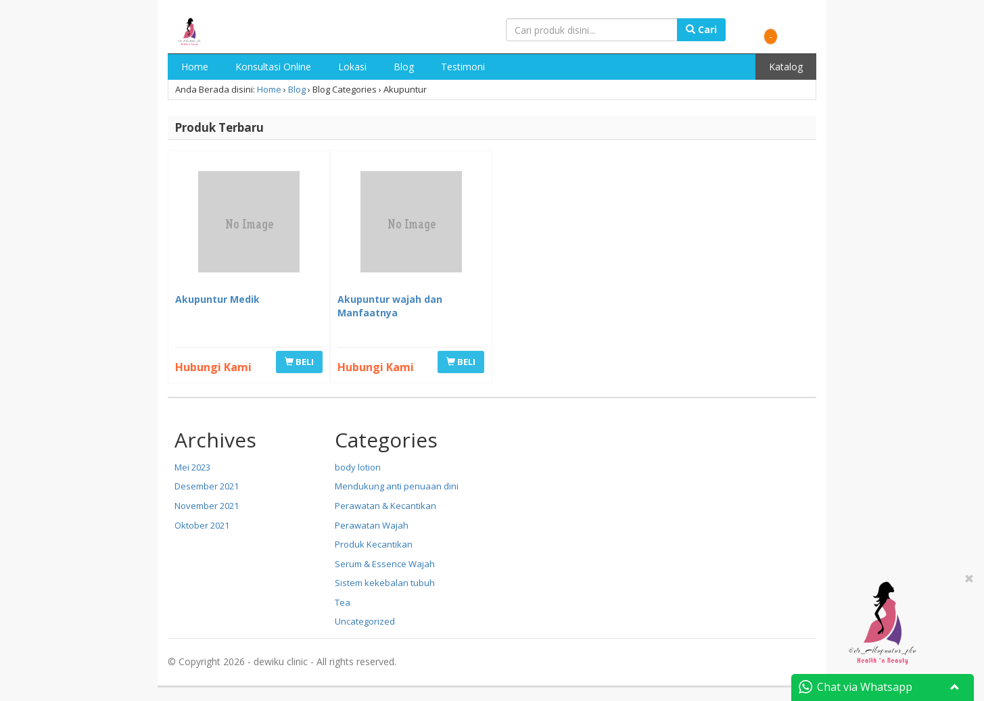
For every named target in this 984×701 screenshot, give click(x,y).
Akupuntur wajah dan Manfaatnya (389, 306)
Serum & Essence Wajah (385, 564)
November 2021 (206, 506)
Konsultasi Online (273, 66)
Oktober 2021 (201, 525)
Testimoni (463, 66)
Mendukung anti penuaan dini (397, 486)
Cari (701, 29)
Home (194, 66)
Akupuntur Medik (217, 299)
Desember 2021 (206, 486)
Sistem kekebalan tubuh (385, 583)
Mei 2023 (192, 467)
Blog (404, 66)
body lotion (358, 467)
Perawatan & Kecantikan (385, 506)
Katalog (786, 66)
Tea (342, 602)
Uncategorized (365, 621)
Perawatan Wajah (371, 525)
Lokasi (352, 66)
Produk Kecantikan (374, 544)
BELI (299, 362)
